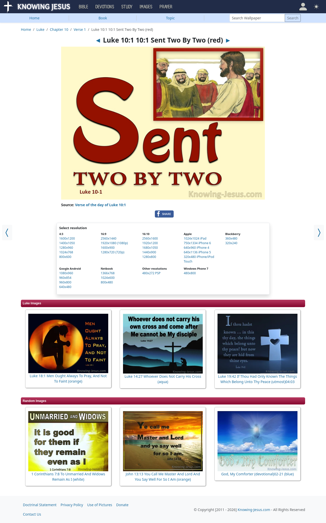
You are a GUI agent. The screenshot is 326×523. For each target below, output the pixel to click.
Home (34, 18)
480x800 (190, 273)
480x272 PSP (151, 273)
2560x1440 (108, 238)
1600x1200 (67, 238)
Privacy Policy (72, 504)
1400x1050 (67, 243)
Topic (170, 18)
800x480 (107, 282)
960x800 (65, 282)
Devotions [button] (105, 7)
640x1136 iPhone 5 (197, 252)
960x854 (65, 278)
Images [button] (146, 7)
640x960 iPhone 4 (196, 247)
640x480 (65, 287)
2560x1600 (150, 238)
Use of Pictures (99, 504)
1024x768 (66, 252)
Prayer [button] (166, 7)
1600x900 (107, 247)
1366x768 (107, 273)
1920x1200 (150, 243)
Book (103, 18)
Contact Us (32, 514)
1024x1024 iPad (195, 238)
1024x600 (107, 278)
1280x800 (149, 257)
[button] (303, 6)
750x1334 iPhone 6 (197, 243)
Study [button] (127, 7)
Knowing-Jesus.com (254, 509)
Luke (40, 29)
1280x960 (66, 247)
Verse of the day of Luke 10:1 (100, 204)
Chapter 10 (59, 29)
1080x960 (66, 273)
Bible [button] (83, 7)
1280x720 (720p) (112, 252)
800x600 (65, 257)
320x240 (231, 243)
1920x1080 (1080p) (114, 243)
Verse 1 (80, 29)
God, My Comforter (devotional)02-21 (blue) (257, 474)
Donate (122, 504)
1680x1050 (150, 247)
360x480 (231, 238)
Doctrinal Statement (40, 504)
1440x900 (149, 252)
